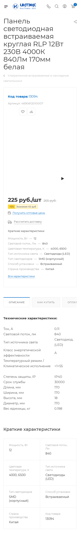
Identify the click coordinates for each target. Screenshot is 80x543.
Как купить (46, 302)
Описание (17, 302)
